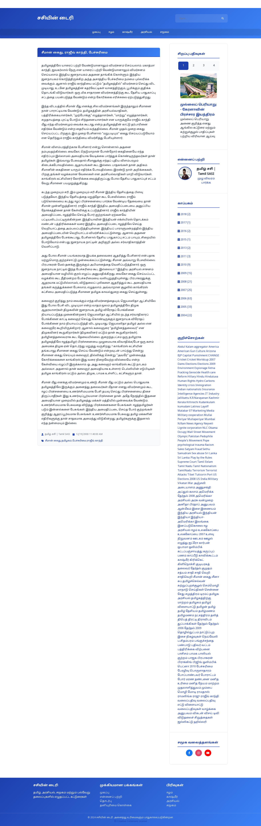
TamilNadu (185, 470)
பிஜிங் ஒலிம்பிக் (204, 662)
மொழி (182, 692)
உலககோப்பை (208, 530)
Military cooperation (190, 415)
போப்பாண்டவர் (189, 675)
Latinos (195, 406)
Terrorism (198, 470)
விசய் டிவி (211, 713)
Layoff (205, 406)
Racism (209, 445)
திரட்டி (192, 619)
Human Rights (186, 381)
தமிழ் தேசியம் (188, 611)
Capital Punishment (195, 355)
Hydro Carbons (205, 381)
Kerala (182, 402)
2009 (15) (185, 273)
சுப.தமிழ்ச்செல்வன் (191, 581)
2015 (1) (184, 239)
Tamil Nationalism (204, 466)
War (190, 483)
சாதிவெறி (185, 577)
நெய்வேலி (210, 637)
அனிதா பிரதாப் (189, 504)
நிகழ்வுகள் (193, 637)
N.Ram (182, 423)
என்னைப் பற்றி (111, 797)
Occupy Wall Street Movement (196, 432)
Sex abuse (198, 453)
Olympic (183, 436)
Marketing (199, 411)
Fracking (183, 372)
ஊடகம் (198, 538)
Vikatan (182, 483)
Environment (186, 368)
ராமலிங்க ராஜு (189, 696)
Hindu (200, 376)
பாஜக (192, 658)
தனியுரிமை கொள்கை (116, 805)
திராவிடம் (205, 619)
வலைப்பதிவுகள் (189, 709)
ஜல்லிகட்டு (185, 722)
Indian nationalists (189, 389)
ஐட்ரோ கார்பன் (199, 543)
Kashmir (214, 398)
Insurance (208, 389)
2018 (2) (184, 214)
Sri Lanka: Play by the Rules (195, 458)
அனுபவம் (208, 504)
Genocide (194, 372)
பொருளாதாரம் (200, 670)
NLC (205, 428)
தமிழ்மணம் (206, 611)
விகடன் (198, 713)
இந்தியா (184, 517)
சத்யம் (182, 573)
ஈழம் (111, 32)
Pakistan (193, 436)
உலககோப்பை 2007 (191, 534)
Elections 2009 (206, 364)
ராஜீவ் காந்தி (95, 440)
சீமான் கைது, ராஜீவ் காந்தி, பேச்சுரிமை (74, 53)
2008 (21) (185, 282)
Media (210, 411)
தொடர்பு (106, 801)
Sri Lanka (211, 453)
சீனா (215, 577)
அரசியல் (146, 32)
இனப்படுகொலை (190, 526)
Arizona (211, 351)
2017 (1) (184, 222)
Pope (206, 440)
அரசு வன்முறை (202, 500)
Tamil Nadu (185, 466)
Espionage (200, 368)
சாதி (190, 573)
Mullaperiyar (195, 419)
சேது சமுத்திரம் (188, 594)
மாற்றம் (213, 683)
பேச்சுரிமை (79, 440)
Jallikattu (183, 398)
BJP (180, 355)
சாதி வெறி (202, 573)
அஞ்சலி (200, 483)
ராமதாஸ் (203, 692)
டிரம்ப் (204, 594)
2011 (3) (184, 256)
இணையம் (208, 509)
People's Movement (190, 440)
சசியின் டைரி (55, 18)
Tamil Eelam (205, 462)
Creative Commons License (130, 821)
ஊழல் (208, 538)
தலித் (214, 615)
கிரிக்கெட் (197, 560)
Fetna (211, 368)
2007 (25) (185, 290)
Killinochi (192, 402)
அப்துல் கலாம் (188, 492)
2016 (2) (184, 231)
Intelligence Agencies (191, 394)
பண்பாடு (184, 645)
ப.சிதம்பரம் (186, 641)
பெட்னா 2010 (187, 666)
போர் (181, 679)
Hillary (191, 376)
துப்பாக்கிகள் (187, 624)
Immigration (203, 385)
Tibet (190, 475)
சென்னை (212, 590)
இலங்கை (202, 521)
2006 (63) (185, 298)
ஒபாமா (183, 547)
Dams (181, 364)
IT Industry (212, 394)
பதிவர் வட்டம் (200, 645)
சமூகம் (164, 32)
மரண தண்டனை (197, 679)
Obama (212, 428)
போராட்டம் (208, 675)
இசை (196, 509)
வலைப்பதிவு (187, 700)
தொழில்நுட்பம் (188, 632)
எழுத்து (183, 543)
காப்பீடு (192, 555)
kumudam (184, 406)
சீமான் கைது (53, 440)
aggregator (201, 347)
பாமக (193, 654)
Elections (191, 364)
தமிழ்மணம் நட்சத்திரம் (194, 615)
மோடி (192, 692)
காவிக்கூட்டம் (208, 555)
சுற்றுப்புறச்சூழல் (190, 585)
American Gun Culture (191, 351)
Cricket (182, 359)
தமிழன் (202, 607)
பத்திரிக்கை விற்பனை (194, 649)
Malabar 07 (185, 411)
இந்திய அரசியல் (190, 513)
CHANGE (213, 355)
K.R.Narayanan (199, 398)
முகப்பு (96, 32)
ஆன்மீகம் (184, 509)
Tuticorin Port (203, 475)
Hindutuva (211, 376)
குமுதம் (207, 568)
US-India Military (207, 479)
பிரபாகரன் (205, 658)
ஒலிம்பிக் (195, 547)
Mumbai (210, 419)
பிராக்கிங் (185, 662)
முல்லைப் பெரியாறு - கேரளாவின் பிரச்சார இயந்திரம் (198, 110)
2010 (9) (184, 265)
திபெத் (182, 619)
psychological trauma (191, 445)
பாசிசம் (183, 654)
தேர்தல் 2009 (192, 628)
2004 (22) (185, 315)
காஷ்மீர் (127, 32)
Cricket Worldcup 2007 (201, 359)
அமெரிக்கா (203, 496)
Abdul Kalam (185, 347)
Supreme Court (187, 462)
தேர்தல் (202, 624)
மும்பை (207, 688)
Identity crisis (186, 385)
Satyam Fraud (193, 449)
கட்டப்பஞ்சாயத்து (190, 551)
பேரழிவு (183, 670)
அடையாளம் (186, 487)
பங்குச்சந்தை (204, 641)
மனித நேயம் (198, 683)
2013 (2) (184, 248)
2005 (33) (185, 307)
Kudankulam (207, 402)
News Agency (194, 423)
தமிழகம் (66, 440)
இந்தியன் (210, 513)
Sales (181, 449)
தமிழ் (212, 607)
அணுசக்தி (203, 487)
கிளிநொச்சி (186, 564)
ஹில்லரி (200, 722)
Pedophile (206, 436)
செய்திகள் (196, 590)
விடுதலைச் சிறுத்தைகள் (195, 717)
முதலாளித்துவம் (189, 688)
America (214, 347)
